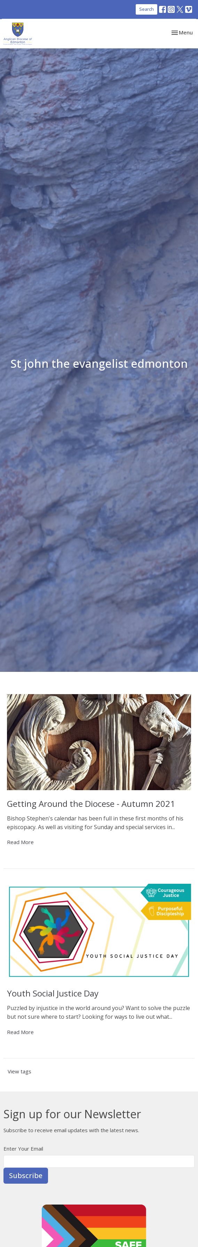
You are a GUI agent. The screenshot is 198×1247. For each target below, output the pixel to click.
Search (146, 9)
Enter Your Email (23, 1148)
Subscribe (25, 1175)
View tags (19, 1071)
